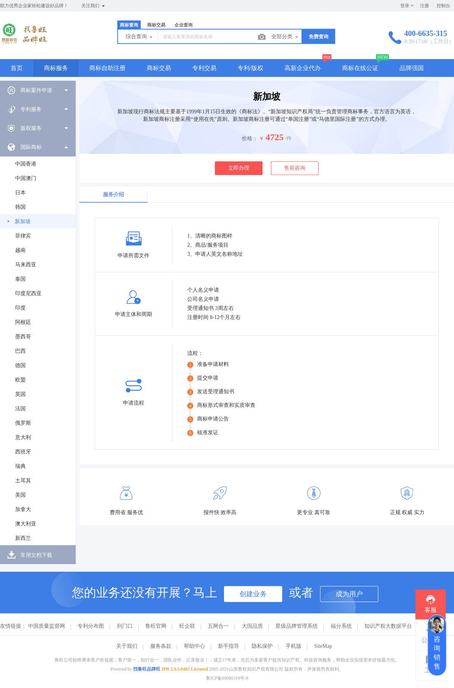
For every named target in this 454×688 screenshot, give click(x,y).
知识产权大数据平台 (388, 626)
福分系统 (341, 626)
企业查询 (183, 25)
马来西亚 (25, 264)
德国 (20, 365)
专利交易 (204, 68)
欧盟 (20, 380)
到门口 (125, 626)
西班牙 (23, 452)
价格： (250, 138)
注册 (424, 5)
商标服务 (56, 68)
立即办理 (238, 168)
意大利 (23, 437)
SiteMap (323, 646)
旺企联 (187, 626)
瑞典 (20, 466)
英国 (20, 394)
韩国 (20, 207)
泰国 (20, 279)
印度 (20, 308)
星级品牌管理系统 (296, 626)
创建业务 (253, 594)
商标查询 (129, 25)
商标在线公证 (360, 68)
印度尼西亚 (28, 293)
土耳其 (23, 480)
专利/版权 (250, 68)
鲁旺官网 (155, 626)
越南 (20, 250)
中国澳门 (25, 178)
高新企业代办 (303, 68)
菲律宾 (23, 236)
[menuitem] (38, 90)
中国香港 (25, 164)
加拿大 (23, 509)
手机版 (294, 646)
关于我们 (126, 646)
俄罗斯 (23, 423)
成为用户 (349, 594)
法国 (20, 408)
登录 (404, 5)
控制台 (443, 5)
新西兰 (23, 538)
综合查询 (140, 37)
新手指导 (228, 646)
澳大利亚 (25, 524)
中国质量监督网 (46, 626)
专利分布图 (91, 626)
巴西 (20, 351)
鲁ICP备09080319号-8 (227, 678)
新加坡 (23, 221)
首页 (17, 68)
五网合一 (218, 626)
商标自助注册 (107, 68)
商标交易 (156, 25)
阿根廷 (23, 322)
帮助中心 (194, 646)
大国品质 (252, 626)
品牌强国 (412, 68)
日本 (20, 192)
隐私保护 (262, 646)
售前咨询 (294, 168)
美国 (20, 495)
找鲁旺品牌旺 (146, 669)
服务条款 (160, 646)
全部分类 (285, 37)
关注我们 (93, 6)
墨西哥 (23, 336)
